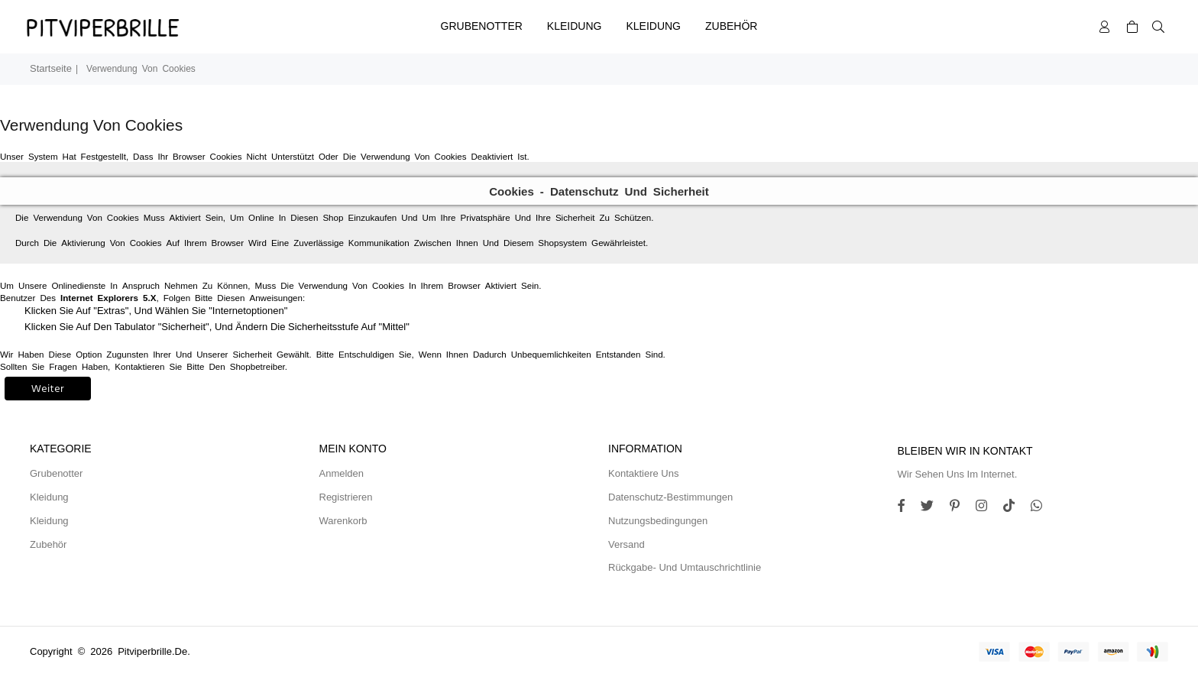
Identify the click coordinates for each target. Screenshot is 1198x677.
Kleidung (574, 26)
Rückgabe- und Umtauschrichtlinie (684, 567)
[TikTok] (1014, 507)
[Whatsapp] (1042, 507)
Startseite (51, 68)
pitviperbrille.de (152, 651)
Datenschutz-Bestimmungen (670, 497)
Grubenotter (482, 26)
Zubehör (731, 26)
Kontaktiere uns (643, 473)
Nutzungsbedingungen (657, 520)
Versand (626, 544)
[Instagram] (960, 507)
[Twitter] (933, 507)
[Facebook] (907, 507)
